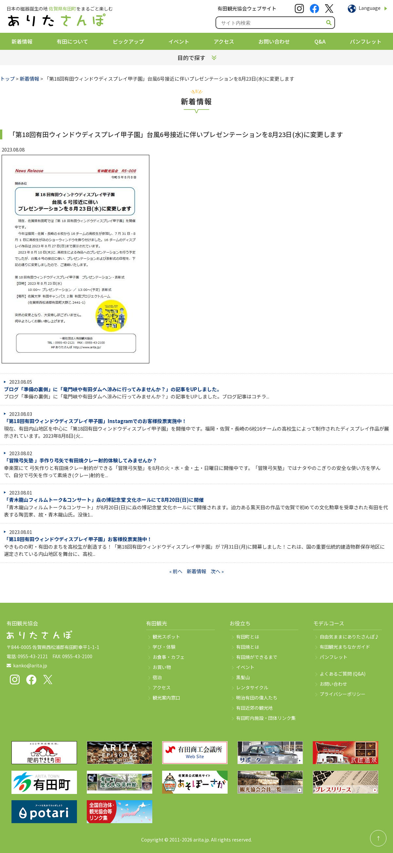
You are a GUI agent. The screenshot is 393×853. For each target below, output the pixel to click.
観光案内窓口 (166, 697)
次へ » (217, 571)
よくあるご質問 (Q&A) (342, 673)
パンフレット (366, 41)
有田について (72, 41)
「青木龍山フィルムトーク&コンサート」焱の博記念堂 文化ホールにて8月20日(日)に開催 (104, 499)
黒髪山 (243, 677)
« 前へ (175, 571)
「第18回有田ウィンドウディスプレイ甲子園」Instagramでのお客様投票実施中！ (95, 420)
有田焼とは (247, 646)
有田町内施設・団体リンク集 (266, 718)
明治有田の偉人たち (256, 697)
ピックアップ (128, 41)
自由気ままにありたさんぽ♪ (349, 636)
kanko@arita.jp (30, 665)
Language (370, 8)
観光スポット (166, 636)
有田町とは (247, 636)
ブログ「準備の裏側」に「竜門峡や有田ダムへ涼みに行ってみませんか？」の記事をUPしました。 (113, 389)
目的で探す (191, 57)
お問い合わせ (274, 41)
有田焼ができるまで (256, 657)
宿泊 (157, 677)
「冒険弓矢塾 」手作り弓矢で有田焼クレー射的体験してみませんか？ (80, 460)
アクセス (224, 41)
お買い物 (162, 667)
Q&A (320, 41)
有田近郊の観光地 (254, 707)
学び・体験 (164, 646)
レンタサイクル (252, 687)
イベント (178, 41)
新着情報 (21, 41)
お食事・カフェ (169, 657)
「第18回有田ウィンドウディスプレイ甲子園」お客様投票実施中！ (78, 539)
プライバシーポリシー (342, 694)
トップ (7, 78)
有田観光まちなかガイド (345, 646)
